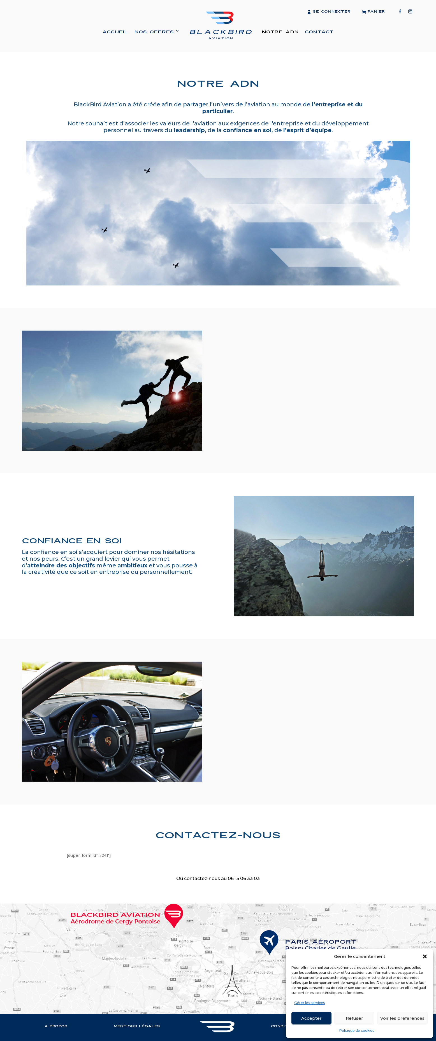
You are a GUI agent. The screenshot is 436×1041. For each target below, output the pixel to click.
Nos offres (154, 32)
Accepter (311, 1018)
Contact (319, 32)
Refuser (354, 1018)
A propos (56, 1025)
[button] (425, 956)
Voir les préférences (402, 1018)
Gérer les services (309, 1003)
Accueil (115, 32)
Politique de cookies (356, 1030)
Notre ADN (280, 32)
